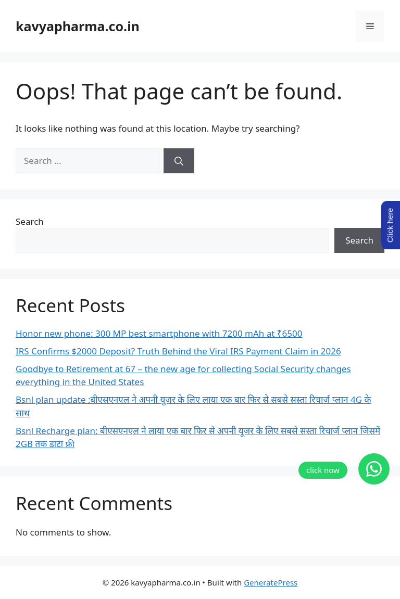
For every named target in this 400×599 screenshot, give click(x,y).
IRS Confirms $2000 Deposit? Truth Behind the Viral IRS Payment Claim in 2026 (178, 351)
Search (30, 221)
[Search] (179, 160)
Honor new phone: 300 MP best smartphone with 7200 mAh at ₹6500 (159, 333)
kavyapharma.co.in (78, 26)
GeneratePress (270, 582)
